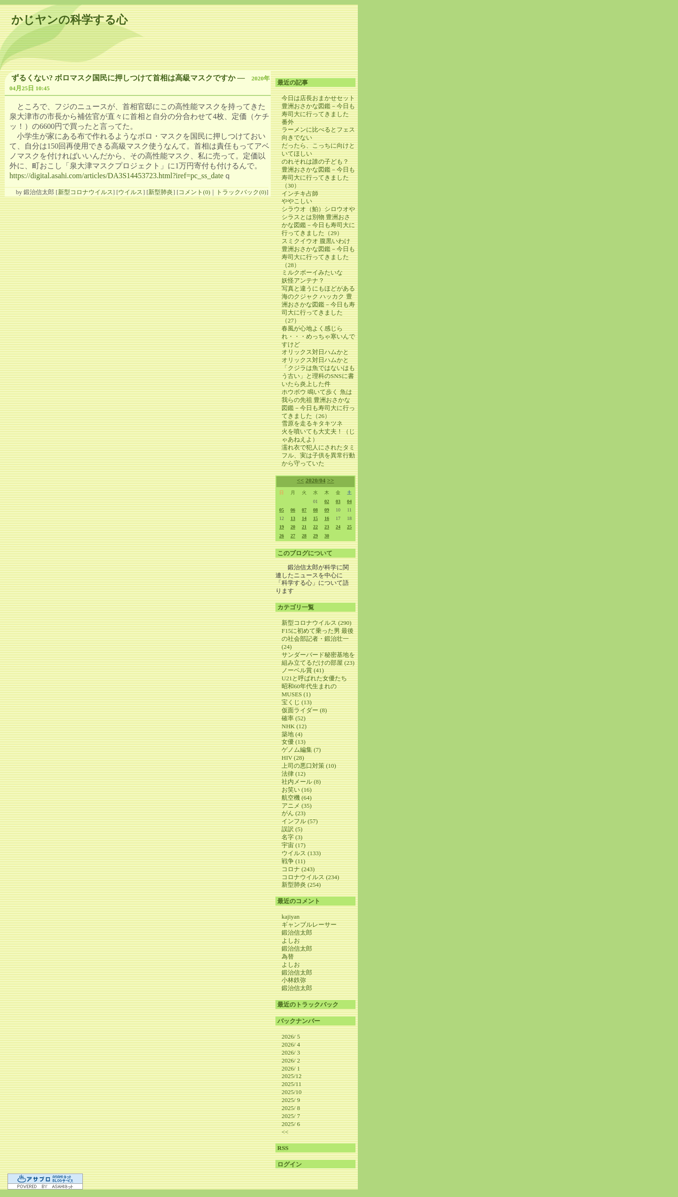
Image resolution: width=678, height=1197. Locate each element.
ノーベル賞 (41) (303, 670)
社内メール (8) (301, 781)
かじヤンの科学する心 (69, 20)
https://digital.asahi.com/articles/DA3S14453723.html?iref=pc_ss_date (116, 176)
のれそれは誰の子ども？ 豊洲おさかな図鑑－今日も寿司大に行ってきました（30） (318, 173)
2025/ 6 (291, 1123)
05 (281, 509)
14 (304, 518)
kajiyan (290, 916)
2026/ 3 (291, 1052)
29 (315, 535)
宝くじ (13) (297, 702)
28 (304, 535)
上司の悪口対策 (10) (309, 765)
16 (326, 518)
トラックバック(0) (241, 192)
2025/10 (292, 1091)
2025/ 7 (291, 1115)
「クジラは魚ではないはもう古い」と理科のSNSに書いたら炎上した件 (318, 375)
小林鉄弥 (294, 980)
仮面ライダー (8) (304, 710)
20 (293, 526)
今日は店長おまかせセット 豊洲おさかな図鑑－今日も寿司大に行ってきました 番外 (318, 110)
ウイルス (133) (301, 853)
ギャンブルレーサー (309, 924)
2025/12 (292, 1075)
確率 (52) (294, 718)
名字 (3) (292, 837)
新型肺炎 (160, 192)
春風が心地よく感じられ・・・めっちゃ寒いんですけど (318, 336)
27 (293, 535)
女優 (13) (294, 741)
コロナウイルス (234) (310, 877)
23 (326, 526)
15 (315, 518)
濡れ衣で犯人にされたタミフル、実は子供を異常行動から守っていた (318, 455)
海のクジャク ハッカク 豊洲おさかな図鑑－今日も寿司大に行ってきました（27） (318, 308)
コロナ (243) (298, 869)
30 (326, 535)
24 (338, 526)
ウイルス (130, 192)
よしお (291, 940)
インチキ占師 (300, 193)
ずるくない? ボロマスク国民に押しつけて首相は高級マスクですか (123, 78)
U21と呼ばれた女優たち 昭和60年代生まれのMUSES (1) (317, 686)
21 (304, 526)
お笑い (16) (297, 789)
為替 (288, 956)
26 (281, 535)
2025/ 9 (291, 1099)
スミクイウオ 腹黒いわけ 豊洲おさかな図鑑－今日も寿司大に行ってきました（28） (318, 252)
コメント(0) (194, 192)
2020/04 (316, 480)
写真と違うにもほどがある (318, 288)
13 (293, 518)
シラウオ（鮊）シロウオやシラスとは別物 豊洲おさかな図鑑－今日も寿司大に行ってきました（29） (318, 220)
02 (326, 501)
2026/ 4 (291, 1044)
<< (300, 480)
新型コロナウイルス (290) (316, 622)
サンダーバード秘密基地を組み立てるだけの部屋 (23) (318, 658)
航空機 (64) (297, 797)
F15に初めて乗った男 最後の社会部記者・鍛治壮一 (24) (318, 638)
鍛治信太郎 (297, 932)
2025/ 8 (291, 1107)
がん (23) (294, 813)
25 (349, 526)
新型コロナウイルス (85, 192)
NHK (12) (294, 726)
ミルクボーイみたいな (312, 272)
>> (330, 480)
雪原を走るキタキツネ (312, 423)
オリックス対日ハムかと (315, 351)
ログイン (289, 1164)
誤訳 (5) (292, 829)
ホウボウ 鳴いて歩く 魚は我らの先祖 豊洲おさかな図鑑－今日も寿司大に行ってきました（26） (318, 403)
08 (315, 509)
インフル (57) (300, 821)
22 (315, 526)
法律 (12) (294, 773)
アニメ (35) (297, 805)
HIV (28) (293, 757)
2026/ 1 (291, 1068)
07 (304, 509)
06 (293, 509)
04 (349, 501)
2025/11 (291, 1083)
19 (281, 526)
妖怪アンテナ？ (303, 280)
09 (326, 509)
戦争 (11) (293, 861)
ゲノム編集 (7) (301, 749)
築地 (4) (292, 734)
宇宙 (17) (294, 845)
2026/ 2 (291, 1060)
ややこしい (297, 201)
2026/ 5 (291, 1036)
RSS (283, 1147)
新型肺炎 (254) (301, 884)
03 (338, 501)
